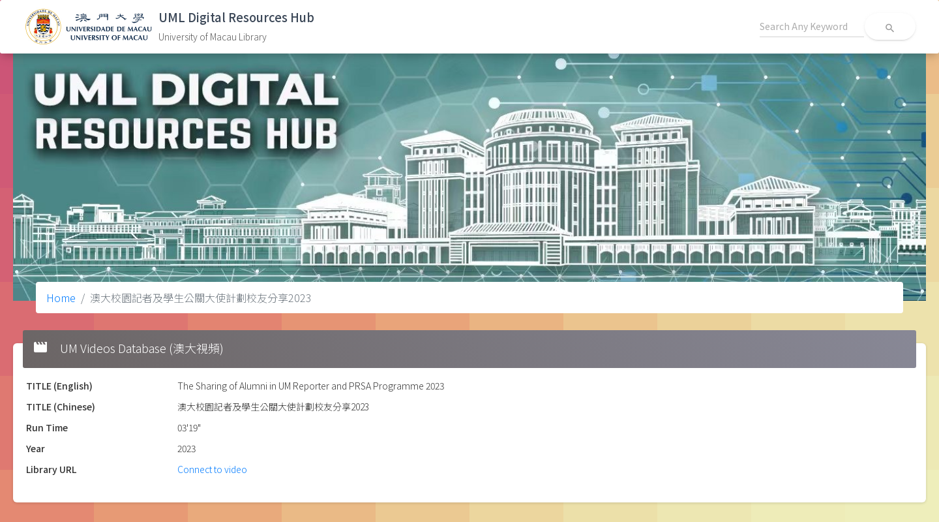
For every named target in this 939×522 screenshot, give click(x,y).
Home (61, 297)
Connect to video (212, 469)
